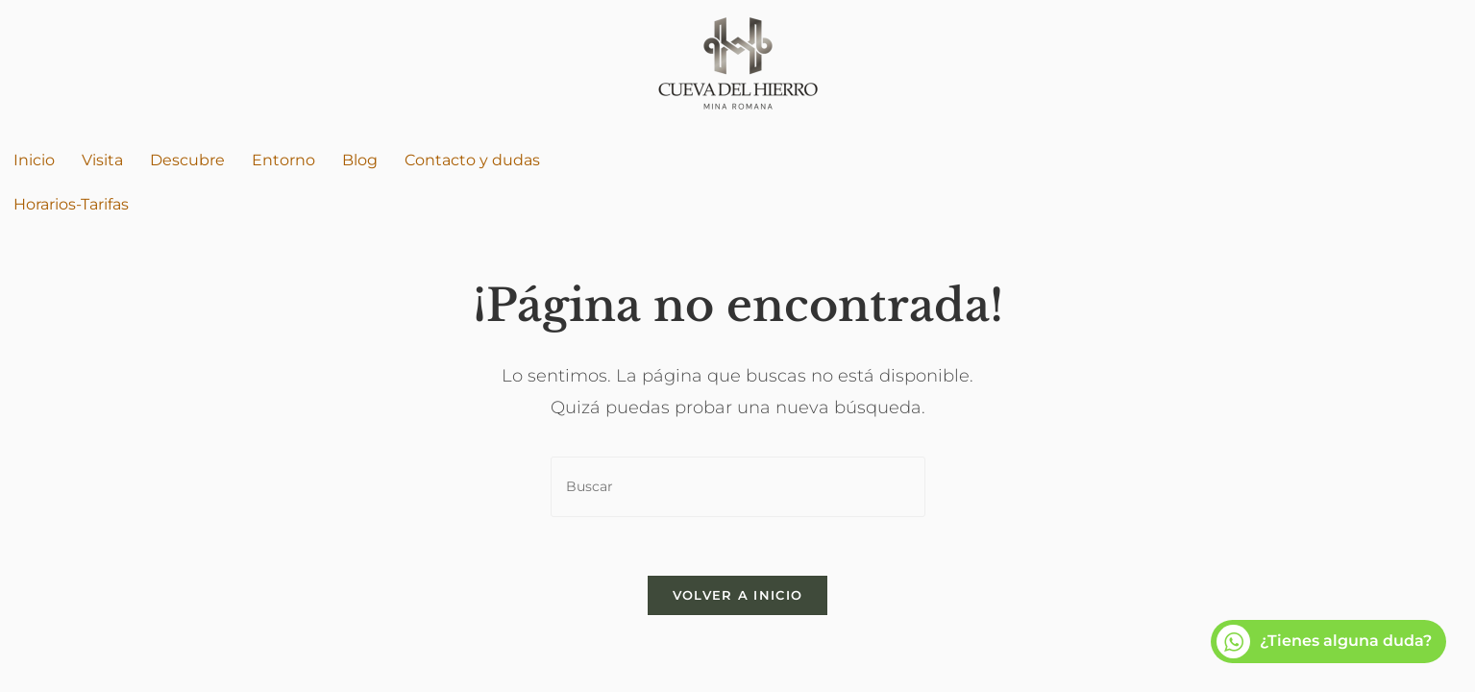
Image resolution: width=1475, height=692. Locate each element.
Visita (102, 160)
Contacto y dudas (472, 160)
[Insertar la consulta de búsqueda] (738, 487)
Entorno (283, 160)
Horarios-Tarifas (71, 204)
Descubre (187, 160)
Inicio (34, 160)
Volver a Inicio (738, 595)
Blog (360, 160)
